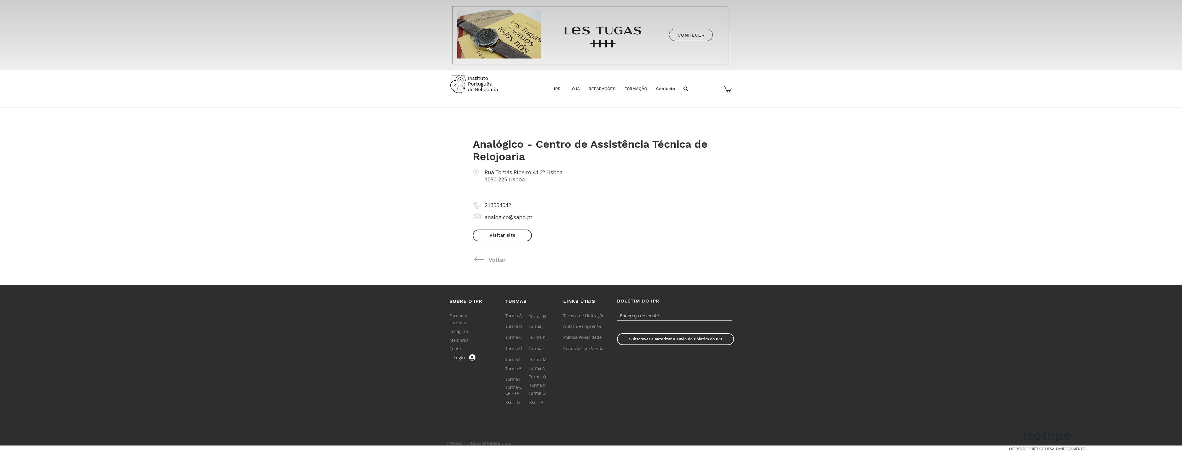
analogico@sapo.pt (508, 217)
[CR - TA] (519, 393)
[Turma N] (543, 368)
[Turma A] (519, 316)
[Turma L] (543, 349)
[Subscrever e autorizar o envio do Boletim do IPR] (675, 339)
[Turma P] (543, 385)
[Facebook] (462, 316)
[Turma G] (519, 387)
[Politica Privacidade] (582, 337)
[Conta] (463, 349)
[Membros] (463, 340)
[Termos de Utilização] (583, 316)
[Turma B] (519, 326)
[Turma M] (543, 359)
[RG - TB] (519, 402)
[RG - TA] (543, 402)
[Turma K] (543, 337)
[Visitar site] (502, 235)
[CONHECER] (691, 35)
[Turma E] (519, 369)
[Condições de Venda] (583, 349)
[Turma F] (519, 379)
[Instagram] (462, 331)
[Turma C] (519, 337)
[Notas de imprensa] (582, 326)
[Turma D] (519, 349)
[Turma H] (543, 317)
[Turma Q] (543, 393)
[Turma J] (543, 326)
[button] (574, 89)
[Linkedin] (462, 323)
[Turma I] (519, 359)
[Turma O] (543, 377)
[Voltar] (528, 259)
